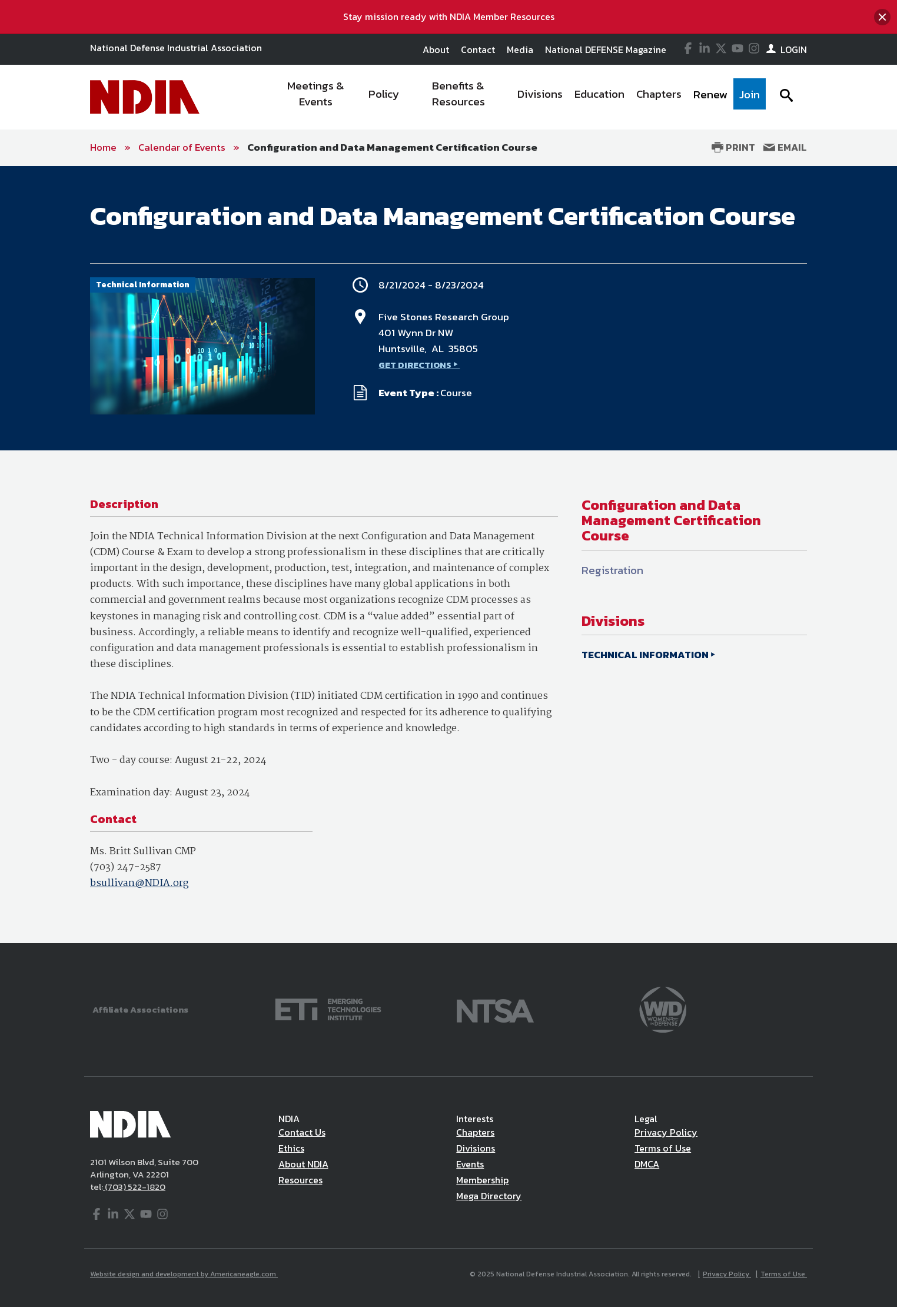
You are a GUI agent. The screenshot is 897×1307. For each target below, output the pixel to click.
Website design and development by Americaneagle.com (184, 1274)
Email (785, 147)
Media (520, 49)
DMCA (646, 1164)
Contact (478, 49)
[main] (448, 554)
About (436, 49)
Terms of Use (662, 1148)
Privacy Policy (665, 1132)
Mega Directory (488, 1196)
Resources (300, 1180)
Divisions (475, 1148)
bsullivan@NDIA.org (139, 883)
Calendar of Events (181, 147)
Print (733, 147)
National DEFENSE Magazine (605, 49)
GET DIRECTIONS (414, 364)
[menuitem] (316, 97)
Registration (612, 570)
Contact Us (301, 1132)
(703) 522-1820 (134, 1186)
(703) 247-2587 (125, 867)
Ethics (291, 1148)
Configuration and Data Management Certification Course (392, 147)
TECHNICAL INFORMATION (645, 654)
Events (470, 1164)
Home (103, 147)
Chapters (475, 1132)
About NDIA (303, 1164)
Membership (482, 1180)
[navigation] (518, 97)
